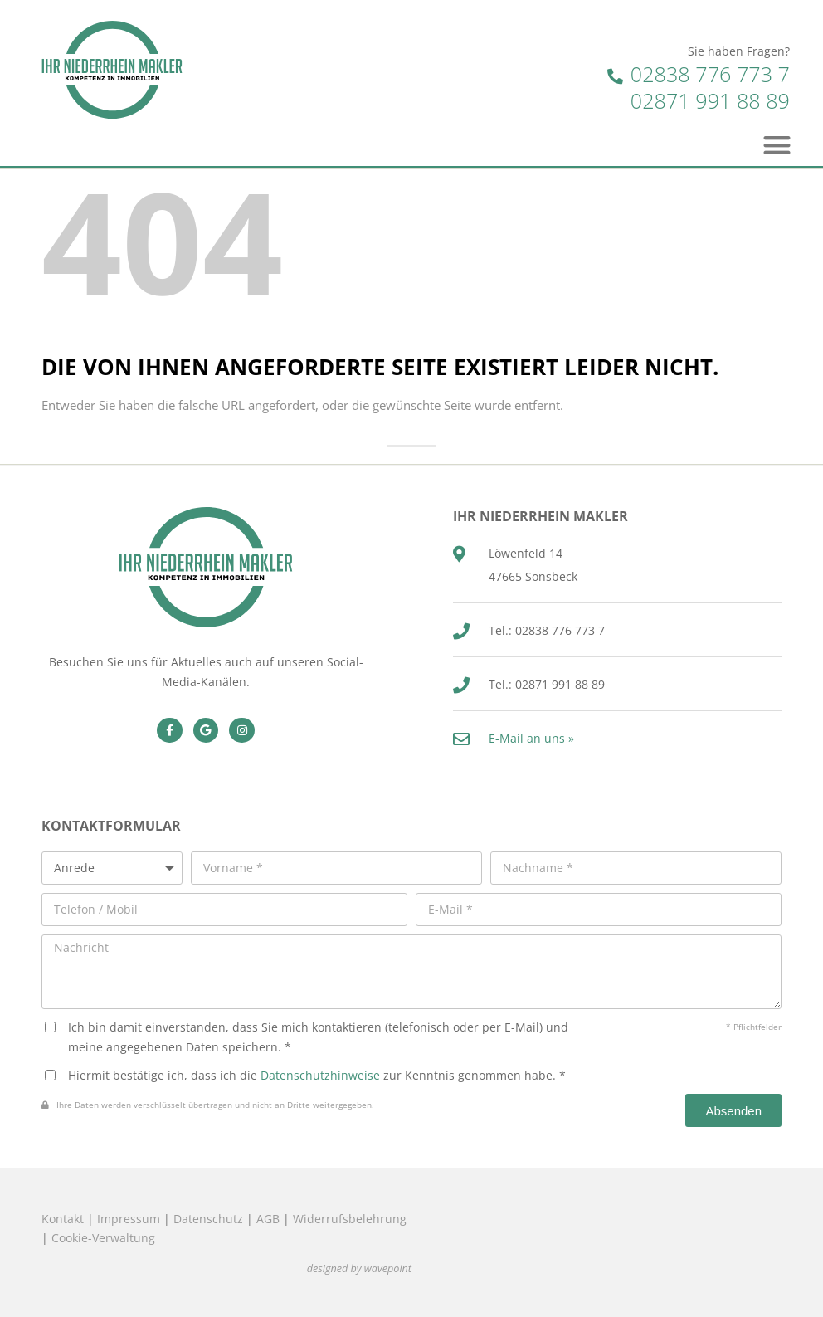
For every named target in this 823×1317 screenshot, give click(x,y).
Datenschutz (208, 1219)
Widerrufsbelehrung (350, 1219)
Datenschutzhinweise (320, 1075)
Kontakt (62, 1219)
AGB (268, 1219)
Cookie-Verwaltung (103, 1238)
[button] (778, 145)
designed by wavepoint (359, 1268)
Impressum (128, 1219)
